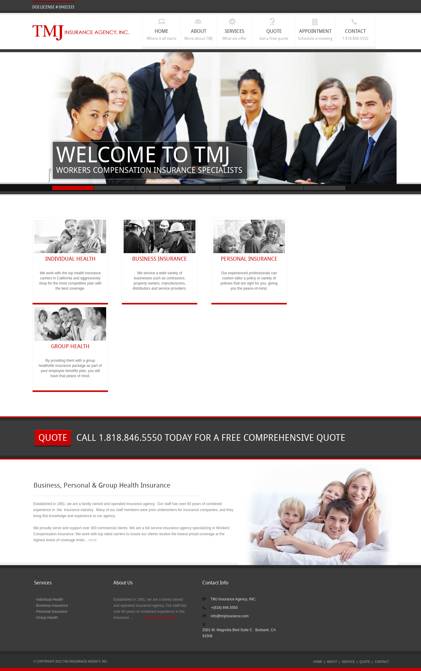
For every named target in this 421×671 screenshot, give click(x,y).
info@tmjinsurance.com (230, 616)
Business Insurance (52, 605)
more (92, 540)
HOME (317, 661)
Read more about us (159, 617)
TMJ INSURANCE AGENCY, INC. (81, 33)
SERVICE (348, 661)
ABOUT (332, 661)
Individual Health (49, 599)
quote (52, 438)
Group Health (47, 617)
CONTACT (382, 661)
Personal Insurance (51, 611)
